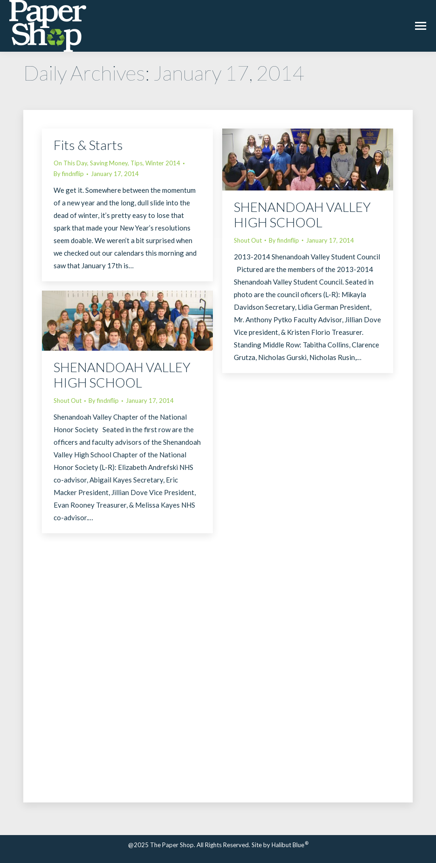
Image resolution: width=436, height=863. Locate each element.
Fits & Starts (88, 145)
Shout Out (248, 240)
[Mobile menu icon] (421, 26)
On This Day (70, 163)
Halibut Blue (290, 845)
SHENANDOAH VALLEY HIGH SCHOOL (302, 214)
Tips (136, 163)
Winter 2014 (162, 163)
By (69, 173)
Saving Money (109, 163)
